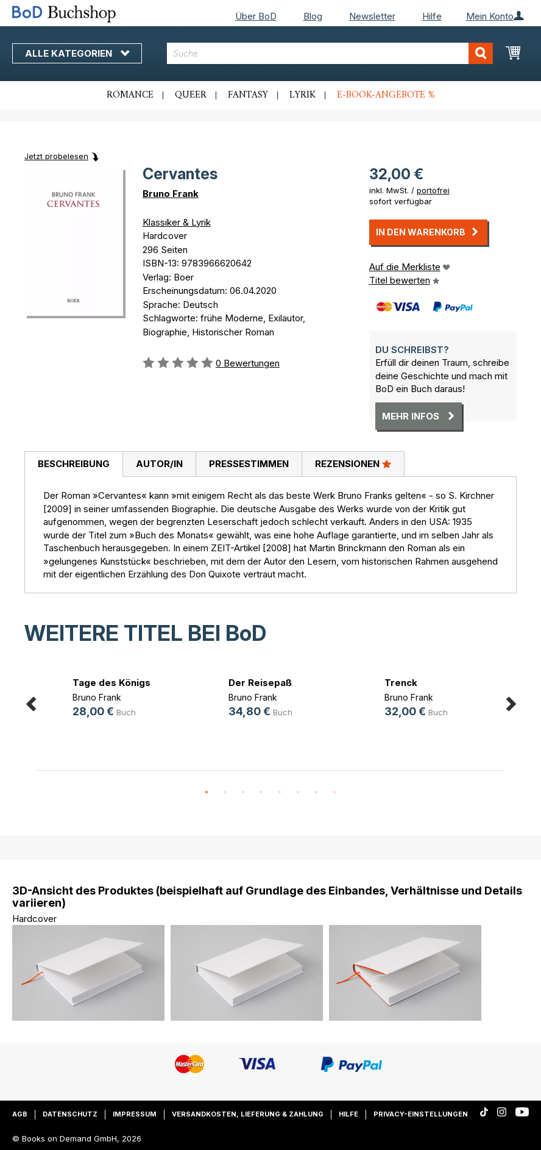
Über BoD (256, 16)
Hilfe (432, 16)
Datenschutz (70, 1114)
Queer (191, 95)
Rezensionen (353, 463)
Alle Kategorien (77, 53)
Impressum (135, 1114)
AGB (19, 1114)
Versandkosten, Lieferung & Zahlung (248, 1114)
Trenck (400, 682)
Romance (130, 95)
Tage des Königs (111, 682)
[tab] (73, 464)
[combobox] (329, 53)
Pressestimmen (249, 464)
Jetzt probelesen (56, 156)
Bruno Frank (171, 193)
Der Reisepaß (260, 682)
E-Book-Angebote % (386, 95)
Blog (312, 16)
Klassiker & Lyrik (177, 222)
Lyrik (302, 95)
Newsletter (372, 16)
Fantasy (248, 95)
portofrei (433, 190)
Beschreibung (74, 464)
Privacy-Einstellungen (420, 1114)
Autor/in (159, 464)
